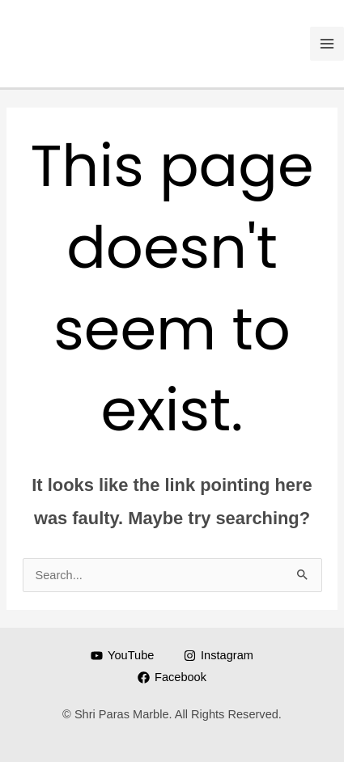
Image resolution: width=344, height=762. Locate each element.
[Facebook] (172, 677)
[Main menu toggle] (327, 44)
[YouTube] (122, 656)
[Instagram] (218, 656)
